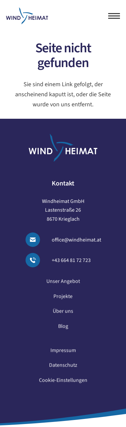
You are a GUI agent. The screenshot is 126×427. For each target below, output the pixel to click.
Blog (63, 329)
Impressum (63, 353)
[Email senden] (37, 239)
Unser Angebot (63, 284)
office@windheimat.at (76, 240)
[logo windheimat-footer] (63, 148)
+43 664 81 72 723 (71, 260)
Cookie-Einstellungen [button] (63, 383)
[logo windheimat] (27, 15)
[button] (114, 16)
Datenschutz (63, 368)
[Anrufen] (37, 260)
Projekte (63, 299)
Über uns (63, 314)
